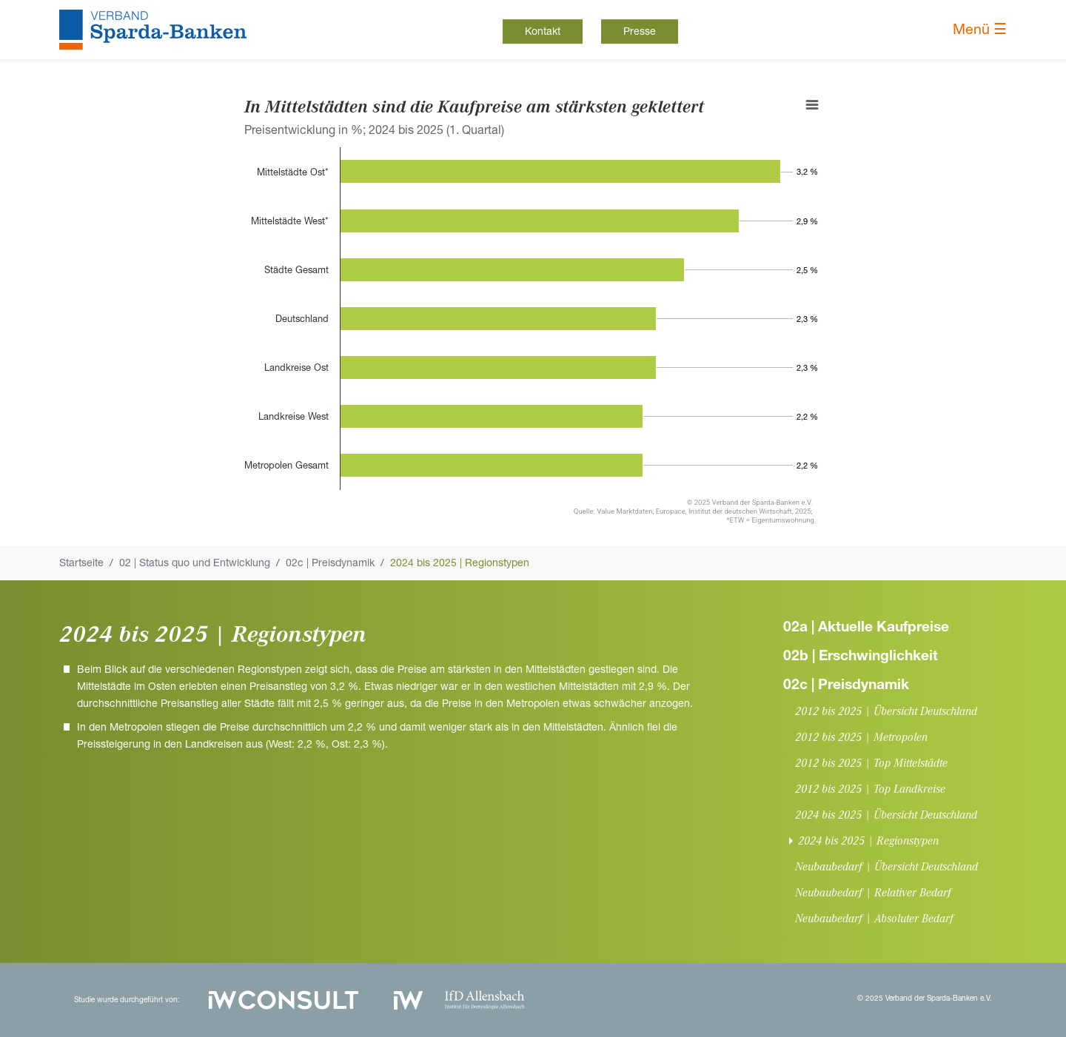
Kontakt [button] (542, 31)
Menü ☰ (980, 29)
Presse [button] (639, 31)
